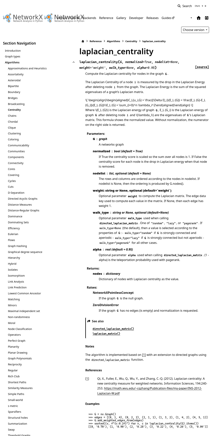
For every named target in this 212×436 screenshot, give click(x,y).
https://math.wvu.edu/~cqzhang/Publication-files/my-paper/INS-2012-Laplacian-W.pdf (134, 369)
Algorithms (12, 62)
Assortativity (15, 74)
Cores (11, 169)
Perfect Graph (16, 340)
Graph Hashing (17, 246)
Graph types (12, 56)
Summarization (17, 423)
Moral (11, 323)
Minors (12, 305)
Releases (152, 18)
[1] (120, 335)
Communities (16, 151)
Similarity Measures (20, 388)
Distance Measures (20, 204)
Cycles (12, 181)
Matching (14, 299)
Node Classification (20, 329)
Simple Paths (16, 394)
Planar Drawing (17, 352)
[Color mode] (191, 18)
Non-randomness (19, 317)
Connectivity (15, 163)
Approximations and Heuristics (27, 68)
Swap (11, 429)
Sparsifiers (14, 411)
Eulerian (13, 234)
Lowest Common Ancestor (24, 293)
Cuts (10, 186)
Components (16, 157)
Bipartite (13, 86)
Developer (136, 18)
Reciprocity (15, 364)
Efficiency (14, 228)
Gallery (121, 18)
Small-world (15, 400)
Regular (13, 370)
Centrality (14, 109)
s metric (13, 406)
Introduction (13, 50)
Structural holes (18, 417)
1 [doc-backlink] (64, 359)
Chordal (13, 121)
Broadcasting (16, 104)
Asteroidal (14, 80)
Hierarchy (14, 257)
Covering (13, 175)
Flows (11, 240)
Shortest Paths (17, 382)
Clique (12, 127)
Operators (14, 334)
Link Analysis (16, 281)
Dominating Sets (18, 222)
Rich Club (14, 376)
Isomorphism (16, 275)
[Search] (192, 6)
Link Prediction (17, 287)
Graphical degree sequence (25, 252)
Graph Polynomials (20, 358)
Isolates (13, 269)
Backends (89, 18)
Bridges (13, 98)
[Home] (59, 41)
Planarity (13, 346)
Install (61, 18)
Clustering (14, 133)
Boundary (14, 92)
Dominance (15, 216)
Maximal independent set (24, 311)
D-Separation (16, 192)
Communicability (18, 145)
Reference (106, 18)
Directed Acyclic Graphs (22, 198)
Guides (166, 18)
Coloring (13, 139)
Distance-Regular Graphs (23, 210)
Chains (12, 115)
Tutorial (74, 18)
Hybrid (12, 263)
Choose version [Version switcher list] (194, 30)
